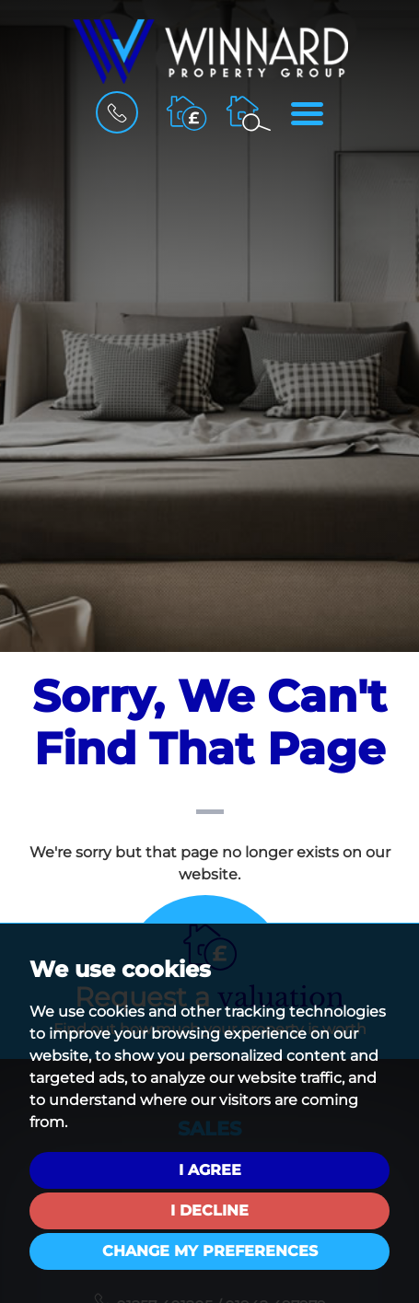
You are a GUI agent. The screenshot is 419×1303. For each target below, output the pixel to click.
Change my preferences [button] (210, 1251)
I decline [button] (209, 1210)
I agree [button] (210, 1170)
